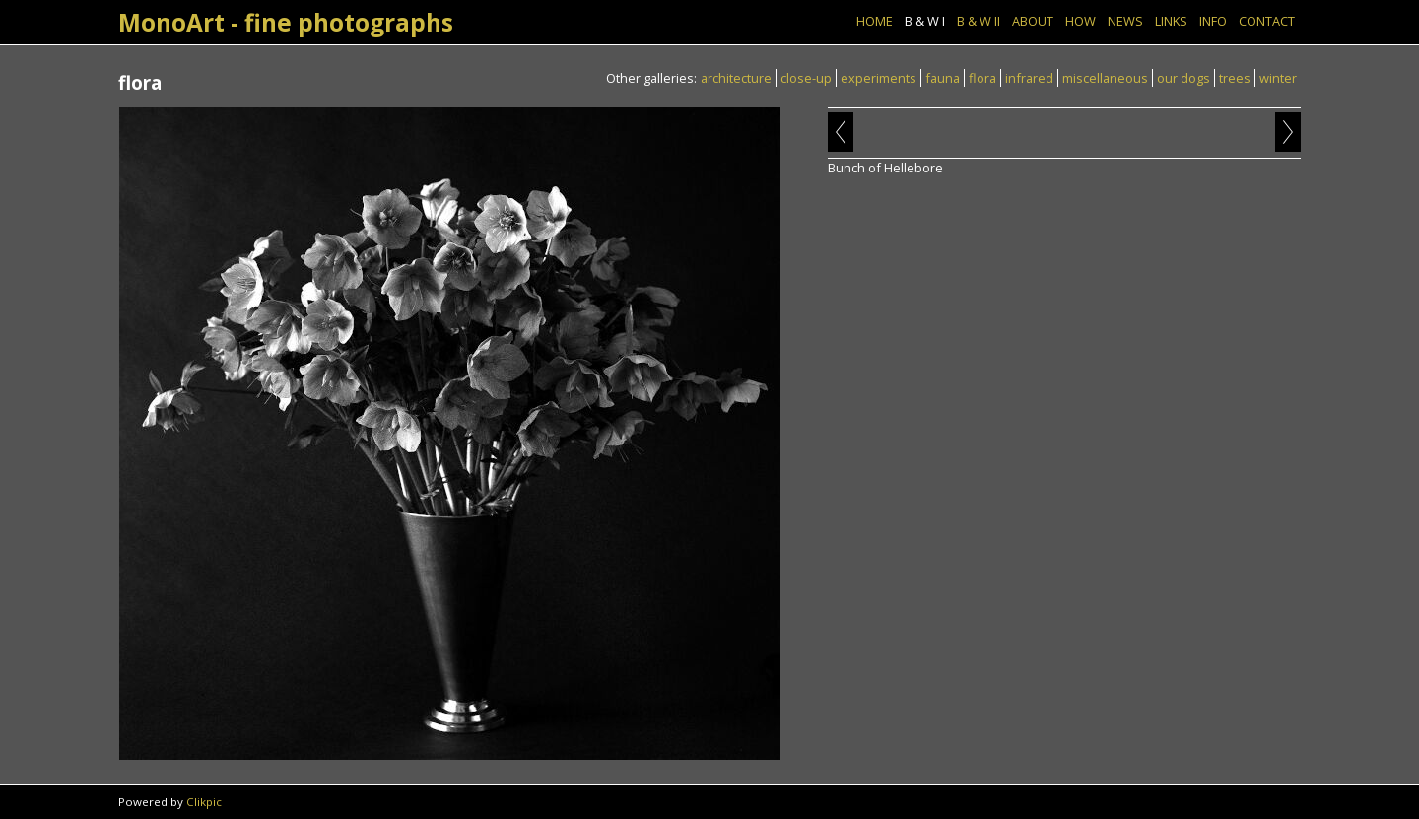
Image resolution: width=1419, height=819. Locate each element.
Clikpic (204, 801)
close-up (806, 78)
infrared (1029, 78)
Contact (1267, 21)
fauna (942, 78)
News (1125, 21)
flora (982, 78)
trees (1234, 78)
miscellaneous (1105, 78)
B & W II (978, 21)
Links (1171, 21)
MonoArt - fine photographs (285, 22)
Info (1213, 21)
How (1080, 21)
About (1032, 21)
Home (874, 21)
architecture (736, 78)
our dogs (1183, 78)
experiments (878, 78)
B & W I (925, 21)
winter (1278, 78)
